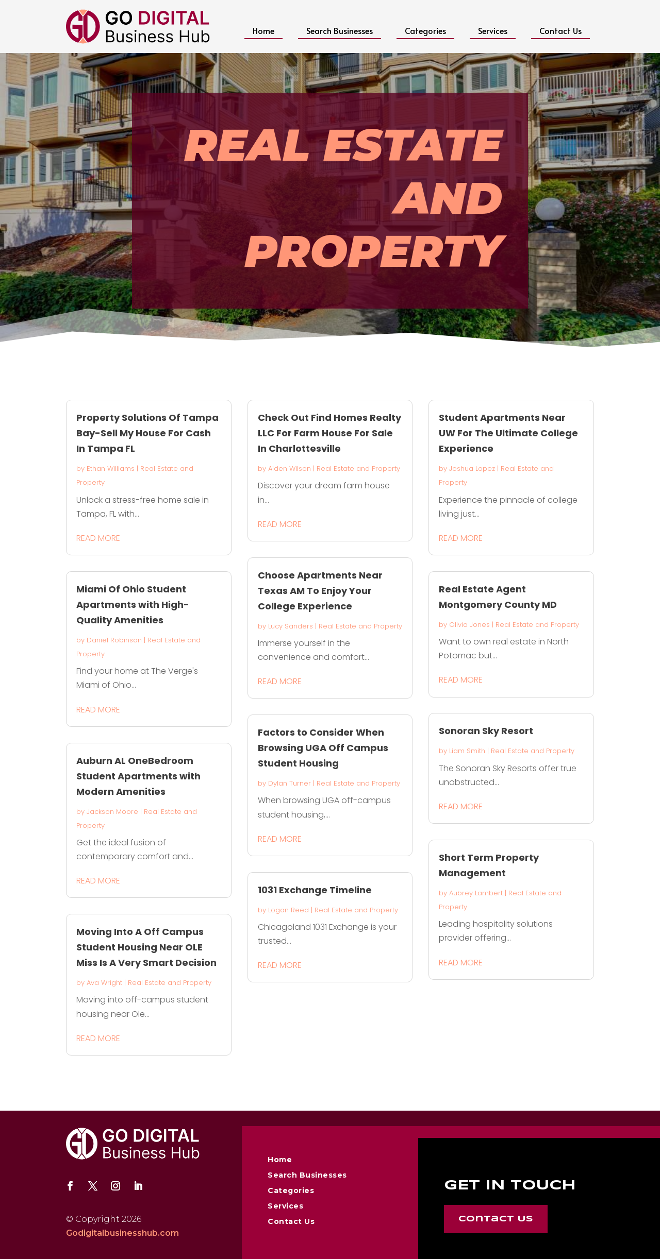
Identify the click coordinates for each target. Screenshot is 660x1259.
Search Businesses (339, 30)
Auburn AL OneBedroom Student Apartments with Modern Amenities (138, 776)
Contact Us (560, 30)
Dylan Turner (289, 783)
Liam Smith (467, 751)
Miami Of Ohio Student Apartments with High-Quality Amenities (132, 604)
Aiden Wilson (289, 468)
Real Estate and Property (169, 983)
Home (263, 30)
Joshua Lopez (472, 468)
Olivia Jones (469, 625)
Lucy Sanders (290, 626)
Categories (425, 30)
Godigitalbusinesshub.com (122, 1233)
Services (492, 30)
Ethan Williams (111, 468)
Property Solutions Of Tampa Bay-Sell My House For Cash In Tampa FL (147, 433)
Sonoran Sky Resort (486, 730)
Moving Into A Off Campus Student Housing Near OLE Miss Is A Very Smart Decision (146, 947)
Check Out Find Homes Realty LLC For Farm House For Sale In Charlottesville (329, 433)
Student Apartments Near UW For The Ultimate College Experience (508, 433)
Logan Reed (288, 910)
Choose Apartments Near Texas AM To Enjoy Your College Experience (320, 591)
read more (98, 538)
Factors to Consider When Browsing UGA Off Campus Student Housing (323, 748)
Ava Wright (104, 983)
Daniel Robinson (114, 640)
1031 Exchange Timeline (315, 889)
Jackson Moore (112, 811)
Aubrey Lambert (476, 893)
